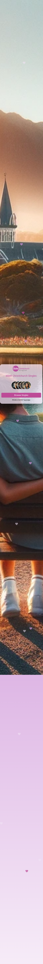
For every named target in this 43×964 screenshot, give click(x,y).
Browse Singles (21, 395)
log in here (27, 400)
